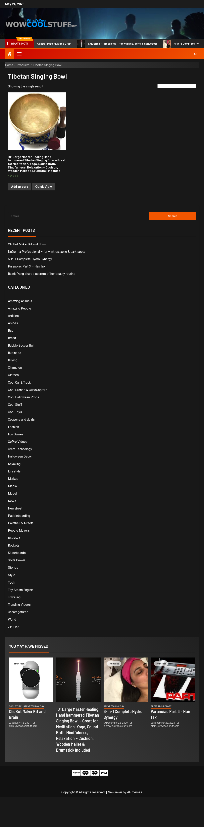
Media (12, 486)
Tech (11, 582)
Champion (15, 367)
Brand (12, 338)
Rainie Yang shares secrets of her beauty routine (41, 274)
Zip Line (13, 627)
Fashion (13, 427)
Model (12, 493)
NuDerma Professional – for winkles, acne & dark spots (120, 44)
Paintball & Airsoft (20, 523)
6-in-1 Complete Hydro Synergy (30, 259)
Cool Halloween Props (23, 397)
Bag (10, 330)
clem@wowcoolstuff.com (23, 726)
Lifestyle (14, 471)
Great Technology (20, 449)
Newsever (115, 792)
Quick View (43, 187)
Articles (13, 316)
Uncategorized (18, 612)
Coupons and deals (21, 419)
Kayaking (14, 464)
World (12, 619)
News (12, 501)
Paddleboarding (19, 516)
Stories (13, 567)
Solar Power (16, 560)
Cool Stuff (15, 405)
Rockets (14, 545)
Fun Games (16, 434)
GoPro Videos (17, 442)
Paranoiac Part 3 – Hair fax (26, 266)
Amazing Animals (20, 301)
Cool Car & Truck (19, 382)
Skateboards (17, 553)
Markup (13, 479)
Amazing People (19, 308)
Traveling (14, 597)
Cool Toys (15, 412)
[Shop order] (176, 86)
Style (11, 575)
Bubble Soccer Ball (21, 345)
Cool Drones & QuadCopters (27, 390)
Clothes (13, 375)
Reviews (14, 538)
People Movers (19, 530)
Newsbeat (15, 508)
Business (14, 353)
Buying (12, 360)
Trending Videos (19, 605)
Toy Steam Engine (20, 590)
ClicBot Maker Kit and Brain (51, 44)
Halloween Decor (20, 456)
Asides (13, 323)
